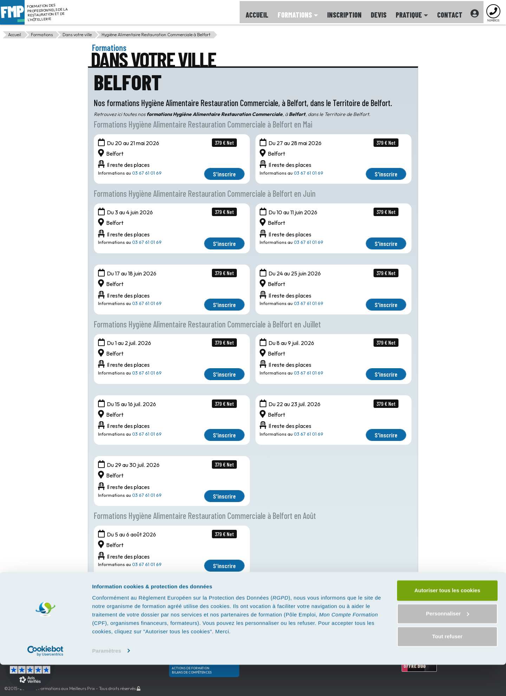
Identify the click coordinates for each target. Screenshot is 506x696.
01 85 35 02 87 (294, 601)
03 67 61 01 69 (147, 173)
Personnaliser (447, 645)
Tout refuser (447, 668)
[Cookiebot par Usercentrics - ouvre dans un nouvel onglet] (45, 682)
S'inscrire (224, 174)
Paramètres (106, 682)
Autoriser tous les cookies (447, 622)
